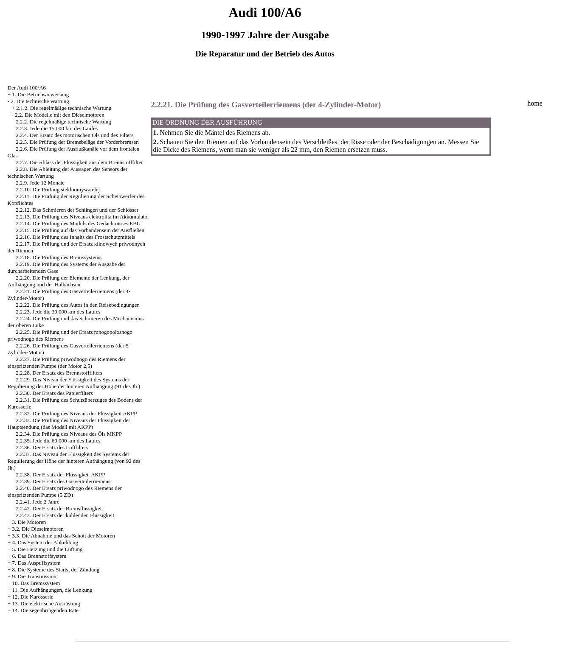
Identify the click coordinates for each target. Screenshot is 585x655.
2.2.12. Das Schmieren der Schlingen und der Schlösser (77, 210)
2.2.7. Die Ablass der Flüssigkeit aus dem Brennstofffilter (79, 162)
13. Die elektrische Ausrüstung (46, 603)
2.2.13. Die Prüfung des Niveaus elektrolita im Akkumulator (82, 216)
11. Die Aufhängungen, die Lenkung (52, 590)
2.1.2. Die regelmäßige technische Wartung (63, 108)
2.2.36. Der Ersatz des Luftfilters (52, 447)
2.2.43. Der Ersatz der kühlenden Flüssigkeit (65, 515)
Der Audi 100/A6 (27, 87)
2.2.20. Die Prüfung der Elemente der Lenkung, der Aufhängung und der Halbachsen (68, 281)
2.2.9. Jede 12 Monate (40, 182)
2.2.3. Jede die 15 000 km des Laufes (57, 128)
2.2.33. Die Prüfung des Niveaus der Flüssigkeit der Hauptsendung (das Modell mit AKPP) (69, 423)
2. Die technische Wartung (40, 101)
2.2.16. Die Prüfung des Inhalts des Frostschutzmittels (75, 237)
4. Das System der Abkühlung (45, 542)
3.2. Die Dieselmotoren (37, 529)
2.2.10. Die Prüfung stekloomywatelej (58, 189)
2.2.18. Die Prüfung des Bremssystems (58, 257)
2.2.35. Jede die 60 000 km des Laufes (58, 440)
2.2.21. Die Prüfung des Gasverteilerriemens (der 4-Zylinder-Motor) (266, 104)
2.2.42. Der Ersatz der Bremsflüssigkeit (59, 508)
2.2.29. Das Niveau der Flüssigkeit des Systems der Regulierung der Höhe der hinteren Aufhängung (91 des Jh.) (74, 382)
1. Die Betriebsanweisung (40, 94)
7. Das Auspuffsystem (36, 563)
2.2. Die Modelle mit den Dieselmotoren (59, 115)
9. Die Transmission (34, 576)
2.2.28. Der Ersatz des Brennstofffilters (59, 372)
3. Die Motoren (29, 522)
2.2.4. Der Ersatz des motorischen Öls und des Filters (74, 135)
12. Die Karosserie (32, 596)
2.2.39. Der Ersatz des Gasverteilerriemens (63, 481)
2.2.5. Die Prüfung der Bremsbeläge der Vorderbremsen (77, 142)
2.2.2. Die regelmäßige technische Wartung (63, 121)
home (535, 103)
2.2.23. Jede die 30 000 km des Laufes (58, 311)
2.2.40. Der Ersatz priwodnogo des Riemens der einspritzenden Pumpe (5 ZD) (65, 491)
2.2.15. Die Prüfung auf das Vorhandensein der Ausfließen (80, 230)
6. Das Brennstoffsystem (39, 556)
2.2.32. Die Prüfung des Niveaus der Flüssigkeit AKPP (76, 413)
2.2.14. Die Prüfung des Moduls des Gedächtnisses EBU (78, 223)
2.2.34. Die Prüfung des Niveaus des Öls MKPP (69, 434)
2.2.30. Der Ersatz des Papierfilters (54, 393)
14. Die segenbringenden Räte (45, 610)
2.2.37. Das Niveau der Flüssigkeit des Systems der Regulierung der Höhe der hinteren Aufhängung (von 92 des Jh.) (74, 461)
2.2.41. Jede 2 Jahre (37, 501)
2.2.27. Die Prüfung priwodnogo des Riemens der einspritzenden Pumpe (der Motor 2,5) (67, 362)
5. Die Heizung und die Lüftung (47, 549)
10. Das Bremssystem (36, 583)
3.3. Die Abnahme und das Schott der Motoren (63, 535)
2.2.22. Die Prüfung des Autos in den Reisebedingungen (78, 305)
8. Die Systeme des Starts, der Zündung (55, 569)
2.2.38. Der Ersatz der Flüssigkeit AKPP (60, 474)
